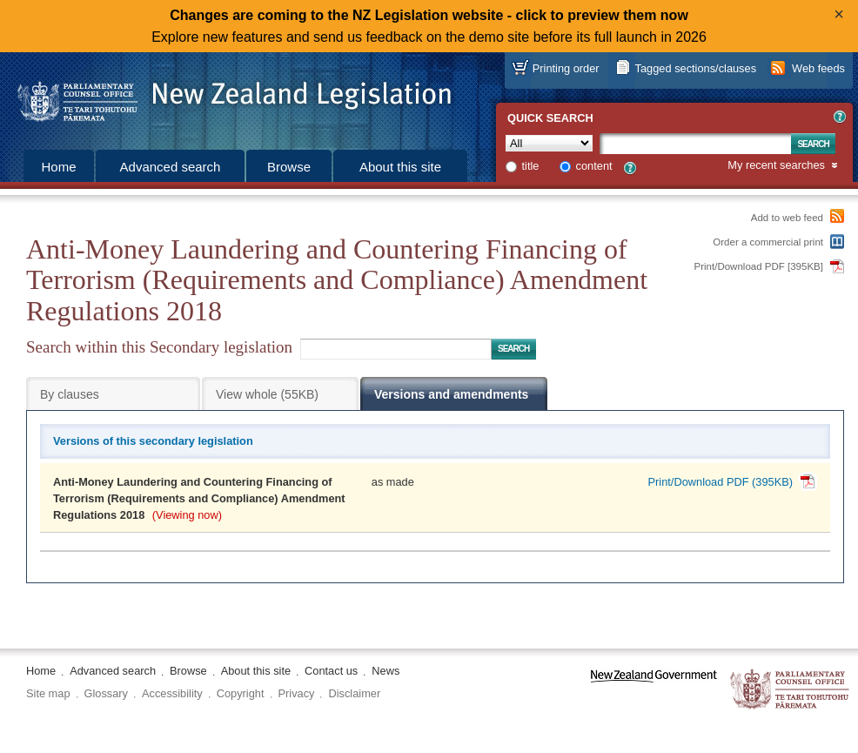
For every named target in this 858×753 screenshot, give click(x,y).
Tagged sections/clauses (695, 68)
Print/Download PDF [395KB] (759, 266)
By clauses (69, 394)
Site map (48, 693)
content (594, 165)
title (531, 165)
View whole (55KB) (267, 394)
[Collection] (549, 143)
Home (58, 166)
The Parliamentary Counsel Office (790, 690)
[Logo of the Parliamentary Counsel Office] (226, 95)
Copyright (241, 693)
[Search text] (695, 143)
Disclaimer (354, 693)
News (385, 670)
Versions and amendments (451, 394)
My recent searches (776, 165)
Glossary (106, 693)
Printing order (566, 68)
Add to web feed (787, 217)
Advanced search (170, 166)
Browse (289, 166)
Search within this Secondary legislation (159, 347)
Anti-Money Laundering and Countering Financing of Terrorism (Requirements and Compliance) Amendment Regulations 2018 (199, 498)
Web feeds (818, 68)
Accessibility (172, 693)
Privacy (296, 693)
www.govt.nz (654, 690)
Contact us (331, 670)
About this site (400, 166)
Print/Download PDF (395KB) (720, 481)
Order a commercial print (768, 242)
